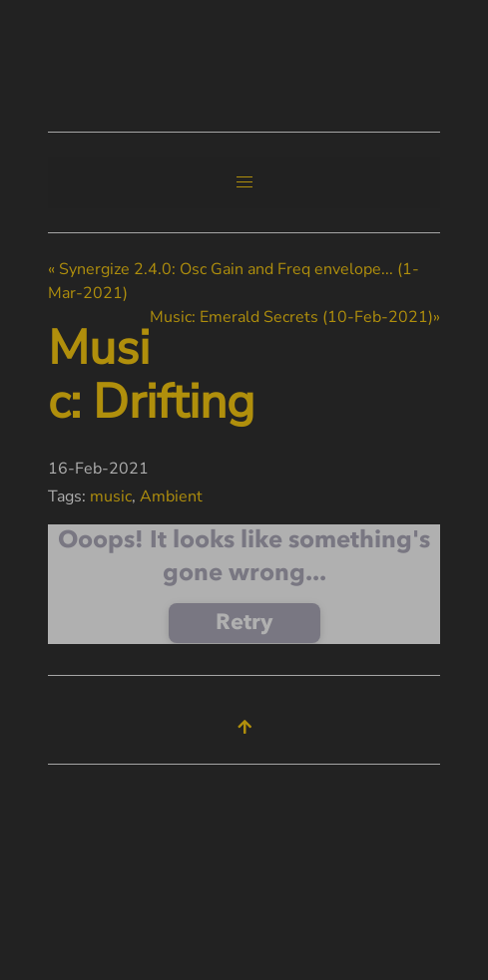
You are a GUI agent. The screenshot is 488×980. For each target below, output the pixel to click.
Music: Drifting (151, 375)
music (111, 496)
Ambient (171, 496)
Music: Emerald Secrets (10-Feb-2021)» (295, 317)
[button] (244, 182)
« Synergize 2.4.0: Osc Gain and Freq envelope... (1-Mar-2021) (233, 281)
